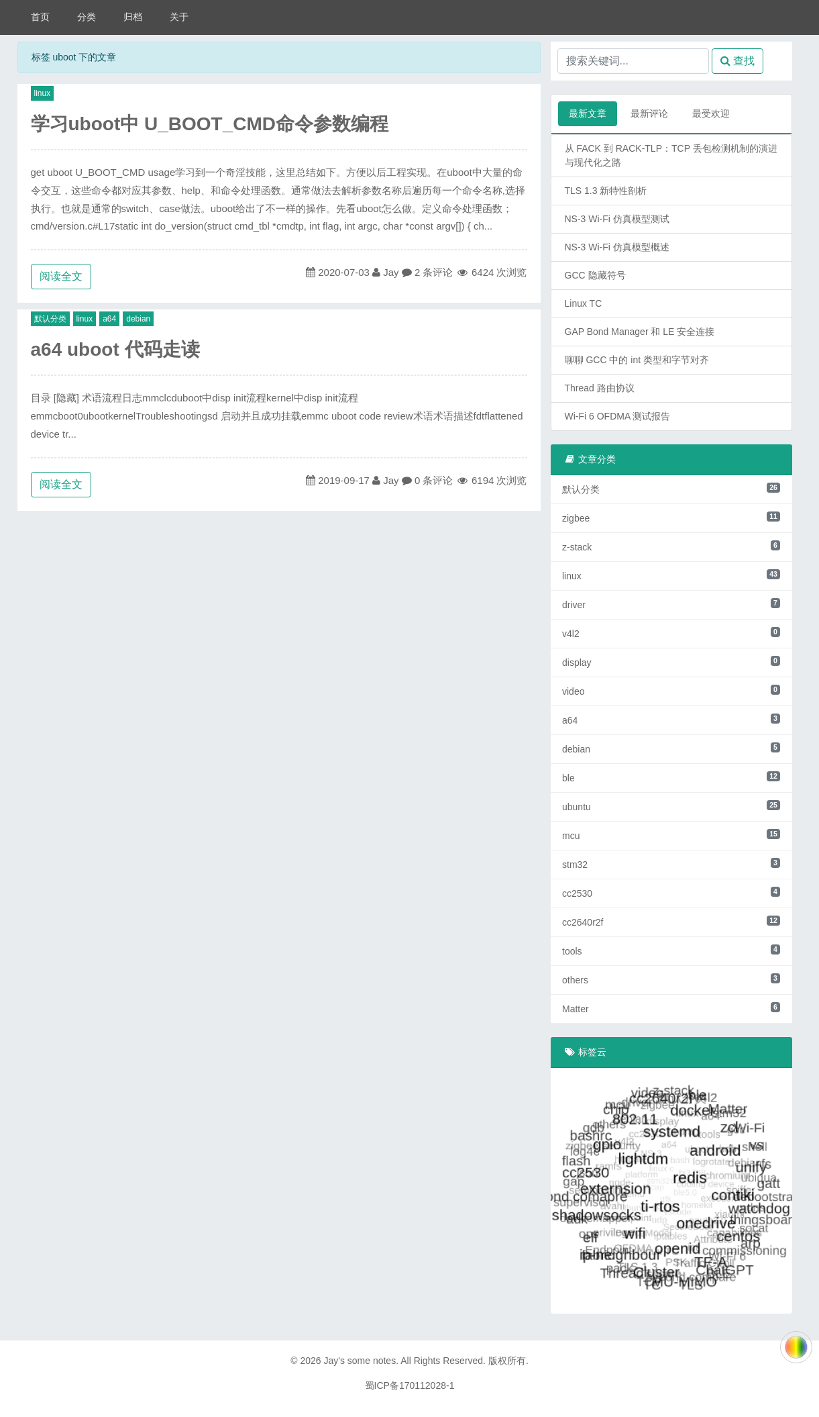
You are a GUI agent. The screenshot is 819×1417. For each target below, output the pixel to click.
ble (671, 777)
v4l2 (671, 633)
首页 (40, 16)
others (671, 979)
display (671, 662)
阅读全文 (61, 276)
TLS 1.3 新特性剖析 (606, 190)
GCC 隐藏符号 (595, 275)
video (671, 691)
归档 (132, 16)
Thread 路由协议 (600, 388)
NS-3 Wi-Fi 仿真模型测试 (617, 218)
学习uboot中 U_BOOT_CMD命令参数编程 (210, 123)
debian (138, 319)
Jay (390, 272)
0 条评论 (434, 480)
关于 (179, 16)
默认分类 (50, 319)
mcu (671, 835)
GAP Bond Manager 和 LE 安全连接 (640, 331)
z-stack (671, 546)
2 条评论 (434, 272)
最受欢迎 (711, 113)
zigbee (671, 517)
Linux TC (583, 303)
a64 (109, 319)
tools (671, 950)
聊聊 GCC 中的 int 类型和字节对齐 (637, 359)
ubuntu (671, 806)
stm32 (671, 864)
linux (42, 93)
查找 (737, 60)
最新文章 (587, 113)
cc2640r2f (671, 922)
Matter (671, 1008)
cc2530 (671, 893)
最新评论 (649, 113)
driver (671, 604)
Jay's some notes (359, 1360)
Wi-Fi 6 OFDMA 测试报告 (618, 416)
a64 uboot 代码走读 (115, 349)
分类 (86, 16)
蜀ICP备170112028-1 (410, 1385)
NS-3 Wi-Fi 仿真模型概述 (617, 247)
